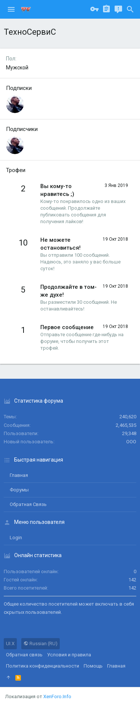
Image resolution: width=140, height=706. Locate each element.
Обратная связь (28, 504)
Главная (19, 475)
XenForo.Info (57, 696)
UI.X (10, 643)
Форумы (19, 490)
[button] (11, 9)
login (16, 537)
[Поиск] (130, 9)
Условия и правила (69, 654)
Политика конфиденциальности (42, 666)
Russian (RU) (40, 643)
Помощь (93, 666)
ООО (131, 441)
